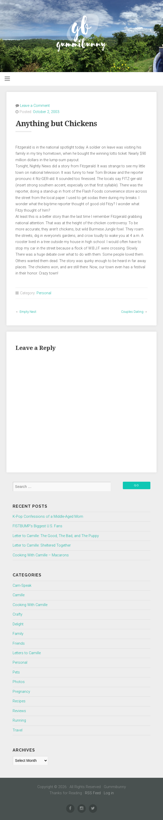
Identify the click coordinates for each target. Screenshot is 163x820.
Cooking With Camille (30, 605)
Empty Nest (28, 312)
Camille (18, 595)
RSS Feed (93, 793)
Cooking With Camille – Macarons (41, 555)
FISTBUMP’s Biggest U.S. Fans (37, 526)
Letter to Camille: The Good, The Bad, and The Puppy (56, 536)
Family (18, 634)
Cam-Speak (22, 585)
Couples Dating (132, 312)
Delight (18, 624)
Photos (19, 682)
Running (19, 720)
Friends (19, 643)
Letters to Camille (27, 653)
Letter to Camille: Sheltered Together (42, 545)
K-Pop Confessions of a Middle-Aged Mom (48, 516)
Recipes (19, 701)
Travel (17, 730)
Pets (16, 672)
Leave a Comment (35, 105)
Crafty (17, 614)
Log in (109, 793)
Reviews (19, 711)
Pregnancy (21, 691)
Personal (44, 293)
